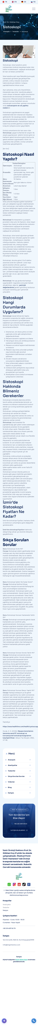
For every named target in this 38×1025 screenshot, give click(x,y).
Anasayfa (6, 31)
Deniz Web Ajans (22, 959)
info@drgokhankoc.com (11, 945)
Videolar (11, 782)
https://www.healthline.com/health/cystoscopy (20, 727)
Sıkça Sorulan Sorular (16, 776)
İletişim (11, 793)
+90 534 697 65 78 (9, 928)
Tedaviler (15, 31)
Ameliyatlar (12, 765)
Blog (10, 787)
